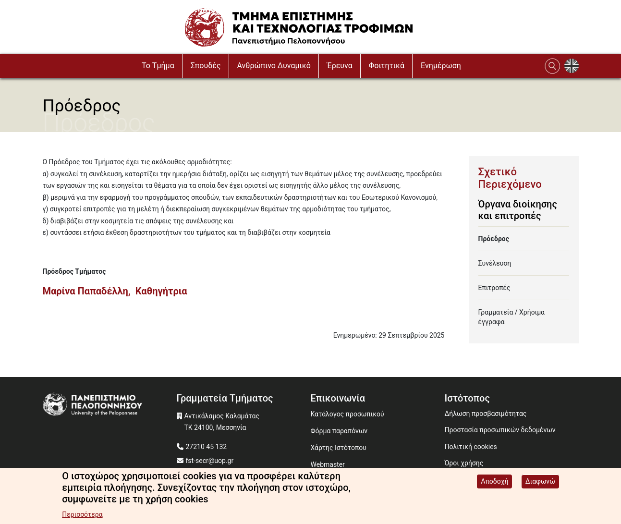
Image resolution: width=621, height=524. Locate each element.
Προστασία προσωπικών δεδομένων (500, 430)
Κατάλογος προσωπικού (347, 414)
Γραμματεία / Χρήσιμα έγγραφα (511, 317)
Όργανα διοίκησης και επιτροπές (517, 209)
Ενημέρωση (441, 65)
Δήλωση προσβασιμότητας (486, 413)
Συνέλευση (494, 263)
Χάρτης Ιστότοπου (338, 447)
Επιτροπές (494, 288)
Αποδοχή (494, 483)
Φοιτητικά (386, 65)
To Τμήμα (158, 65)
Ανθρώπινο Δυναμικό (274, 65)
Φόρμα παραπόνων (339, 431)
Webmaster (328, 464)
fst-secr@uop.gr (210, 460)
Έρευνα (340, 65)
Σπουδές (206, 65)
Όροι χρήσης (464, 463)
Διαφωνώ (540, 483)
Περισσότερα (82, 516)
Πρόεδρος (493, 239)
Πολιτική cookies (471, 447)
